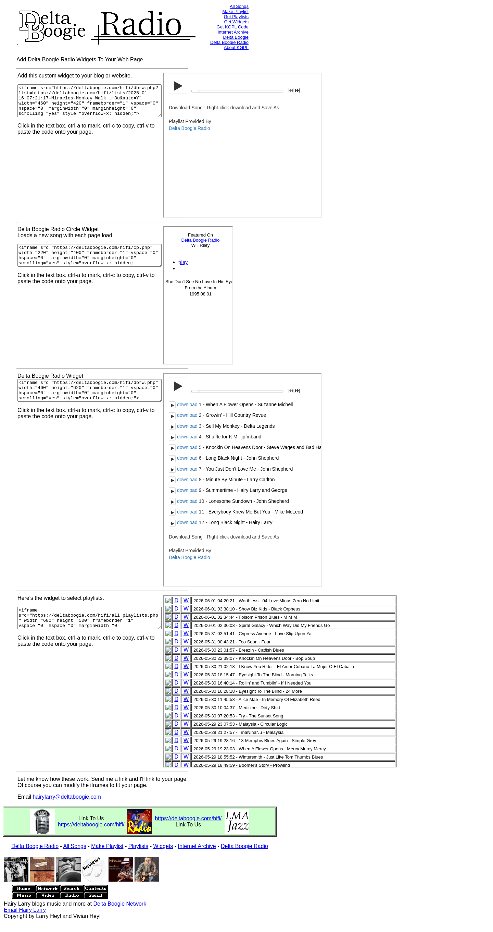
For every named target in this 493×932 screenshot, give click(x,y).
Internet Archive (233, 32)
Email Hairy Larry (25, 910)
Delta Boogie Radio (229, 42)
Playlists (138, 846)
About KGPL (236, 47)
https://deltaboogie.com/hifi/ (91, 824)
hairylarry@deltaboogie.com (67, 797)
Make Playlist (235, 11)
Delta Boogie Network (119, 904)
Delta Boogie (236, 37)
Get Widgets (236, 21)
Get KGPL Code (233, 26)
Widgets (163, 846)
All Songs (239, 6)
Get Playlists (236, 16)
